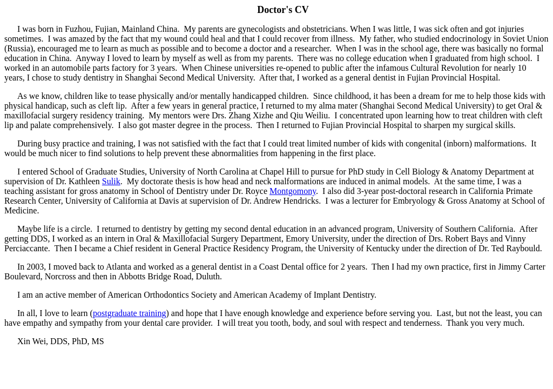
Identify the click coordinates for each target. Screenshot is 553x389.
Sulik (111, 181)
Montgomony (292, 191)
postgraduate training (129, 313)
